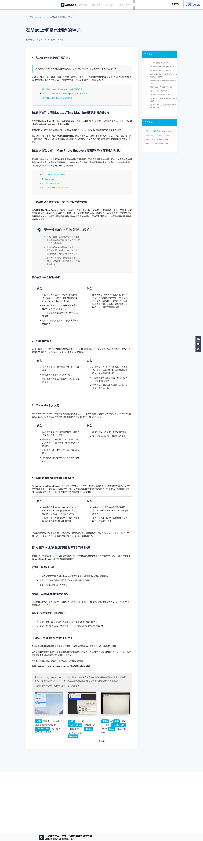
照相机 (156, 151)
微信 (166, 146)
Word (164, 156)
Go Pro (165, 151)
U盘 (155, 141)
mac (168, 136)
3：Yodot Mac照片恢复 (53, 182)
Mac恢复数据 (46, 16)
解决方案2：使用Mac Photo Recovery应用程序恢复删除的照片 (71, 92)
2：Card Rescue (49, 177)
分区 (159, 146)
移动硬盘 (150, 146)
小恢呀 (61, 38)
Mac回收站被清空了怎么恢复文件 (163, 72)
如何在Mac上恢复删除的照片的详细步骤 (60, 96)
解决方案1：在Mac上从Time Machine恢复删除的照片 (67, 88)
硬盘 (162, 141)
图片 (148, 151)
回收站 (149, 136)
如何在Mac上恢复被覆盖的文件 (162, 99)
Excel (148, 161)
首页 (36, 16)
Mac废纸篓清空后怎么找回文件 (162, 61)
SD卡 (148, 141)
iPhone (149, 156)
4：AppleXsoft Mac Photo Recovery (58, 186)
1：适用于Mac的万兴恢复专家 (56, 173)
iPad (157, 156)
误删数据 (159, 136)
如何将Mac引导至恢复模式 (160, 95)
